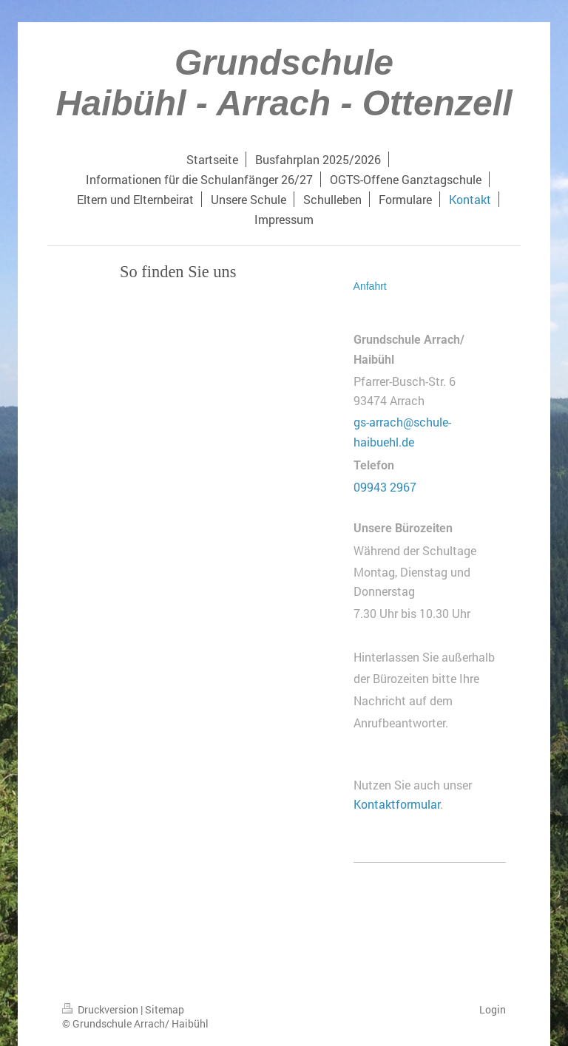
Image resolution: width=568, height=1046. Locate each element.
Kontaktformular (397, 804)
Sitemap (164, 1009)
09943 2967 (385, 487)
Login (492, 1009)
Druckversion (101, 1009)
